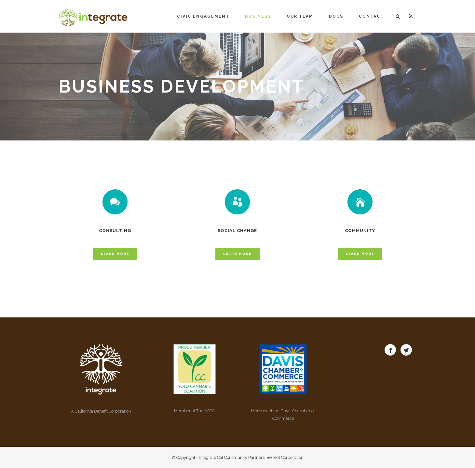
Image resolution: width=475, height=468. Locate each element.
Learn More (115, 254)
